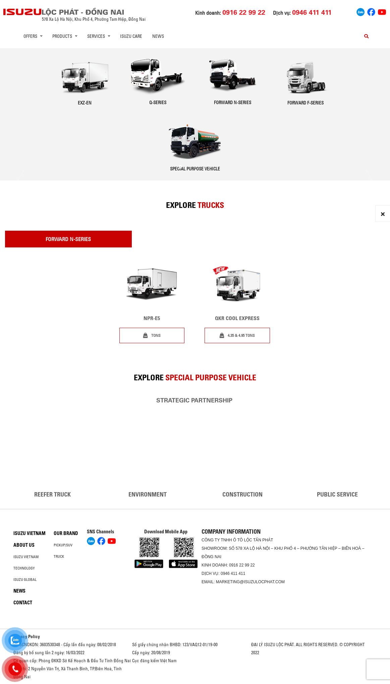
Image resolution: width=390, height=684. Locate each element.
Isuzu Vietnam (29, 533)
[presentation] (21, 180)
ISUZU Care (131, 36)
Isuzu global (25, 579)
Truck (59, 556)
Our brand (66, 533)
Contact (22, 603)
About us (24, 545)
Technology (24, 568)
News (158, 36)
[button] (180, 166)
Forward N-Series (68, 239)
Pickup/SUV (63, 545)
